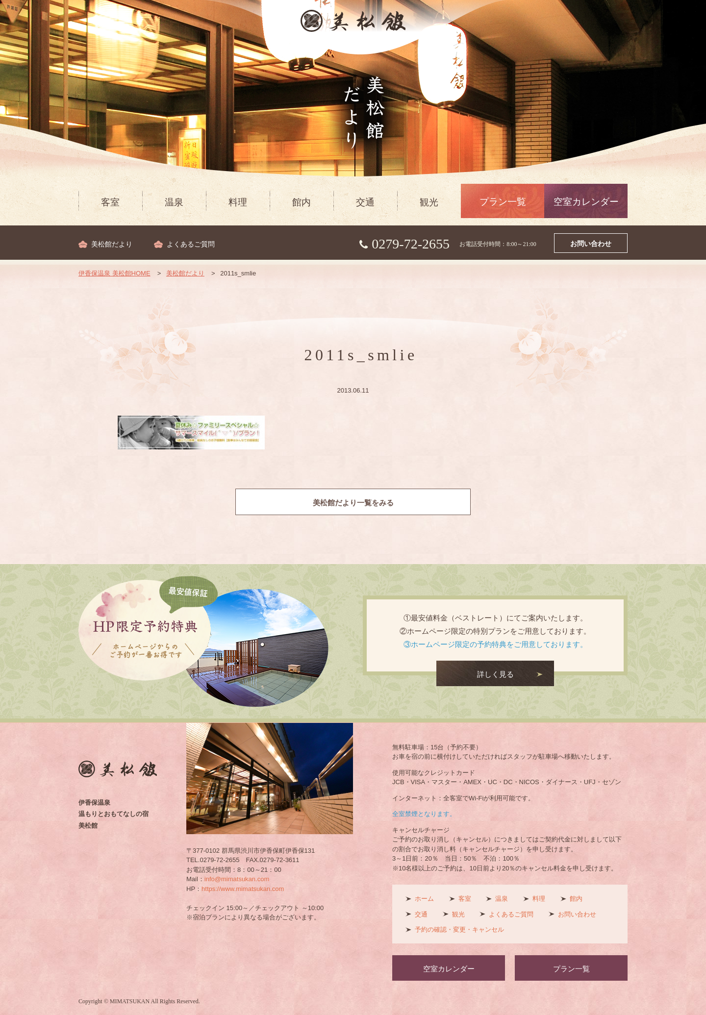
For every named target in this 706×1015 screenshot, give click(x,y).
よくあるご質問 (191, 244)
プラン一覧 (502, 202)
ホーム (424, 898)
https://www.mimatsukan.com (243, 888)
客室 (110, 202)
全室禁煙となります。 (424, 813)
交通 (365, 202)
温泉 (174, 202)
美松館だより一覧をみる (353, 503)
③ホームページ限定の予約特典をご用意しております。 (495, 644)
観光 (429, 202)
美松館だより (111, 244)
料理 (237, 202)
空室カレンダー (586, 202)
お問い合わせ (590, 244)
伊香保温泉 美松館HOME (114, 273)
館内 (301, 202)
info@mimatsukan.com (236, 879)
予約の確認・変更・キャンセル (459, 929)
